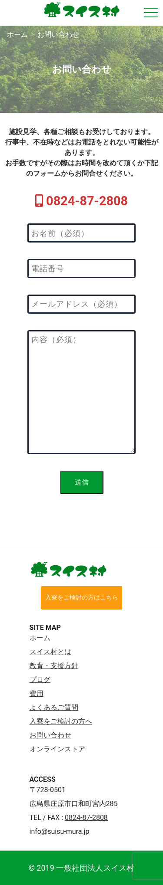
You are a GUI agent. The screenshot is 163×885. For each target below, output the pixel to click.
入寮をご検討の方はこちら (81, 597)
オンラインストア (57, 749)
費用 (36, 693)
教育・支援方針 (54, 666)
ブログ (40, 679)
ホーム (40, 638)
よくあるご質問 (54, 707)
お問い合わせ (50, 735)
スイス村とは (50, 652)
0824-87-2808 (86, 817)
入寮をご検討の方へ (61, 721)
